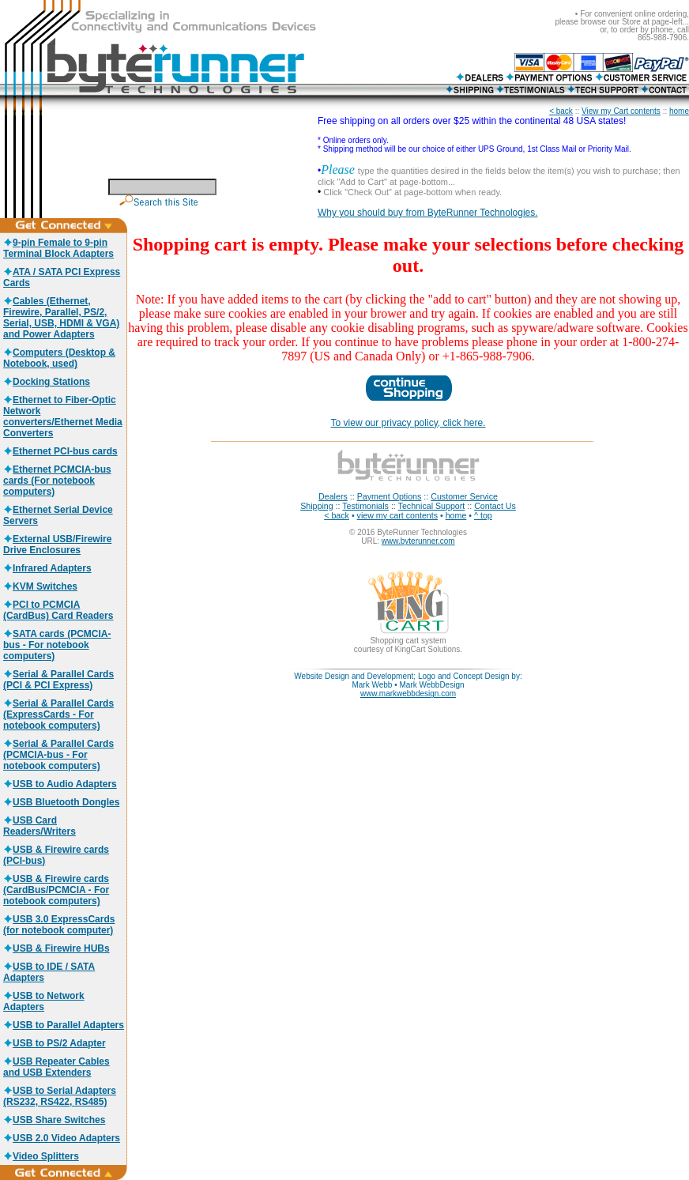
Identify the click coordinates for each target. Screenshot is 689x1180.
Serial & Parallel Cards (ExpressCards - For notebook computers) (58, 714)
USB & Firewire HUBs (56, 948)
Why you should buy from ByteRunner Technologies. (428, 212)
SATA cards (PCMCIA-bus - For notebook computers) (57, 645)
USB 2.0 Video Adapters (61, 1138)
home (679, 111)
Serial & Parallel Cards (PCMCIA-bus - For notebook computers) (58, 754)
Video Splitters (41, 1156)
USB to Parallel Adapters (63, 1025)
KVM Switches (40, 586)
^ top (483, 515)
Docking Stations (46, 381)
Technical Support (431, 506)
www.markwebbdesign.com (408, 693)
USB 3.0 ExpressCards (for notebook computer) (59, 925)
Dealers (333, 496)
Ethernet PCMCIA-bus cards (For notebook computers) (57, 480)
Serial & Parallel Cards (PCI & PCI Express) (58, 680)
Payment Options (389, 496)
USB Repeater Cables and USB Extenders (56, 1067)
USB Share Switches (54, 1119)
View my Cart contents (621, 111)
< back (561, 111)
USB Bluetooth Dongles (61, 802)
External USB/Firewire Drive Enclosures (57, 544)
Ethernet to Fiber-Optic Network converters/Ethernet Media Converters (62, 416)
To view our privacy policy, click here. (408, 422)
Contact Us (495, 506)
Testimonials (365, 506)
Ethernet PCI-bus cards (60, 451)
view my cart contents (397, 515)
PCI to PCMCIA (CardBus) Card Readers (58, 610)
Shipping (316, 506)
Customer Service (464, 496)
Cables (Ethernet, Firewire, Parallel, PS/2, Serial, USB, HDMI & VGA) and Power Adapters (61, 318)
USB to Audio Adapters (60, 784)
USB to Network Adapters (44, 1001)
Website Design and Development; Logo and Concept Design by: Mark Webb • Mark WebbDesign (407, 680)
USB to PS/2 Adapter (54, 1043)
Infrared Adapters (47, 568)
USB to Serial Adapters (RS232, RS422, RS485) (59, 1096)
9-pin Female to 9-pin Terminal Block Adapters (58, 248)
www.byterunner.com (418, 541)
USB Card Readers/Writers (39, 826)
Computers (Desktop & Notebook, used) (59, 358)
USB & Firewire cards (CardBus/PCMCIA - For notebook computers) (56, 890)
